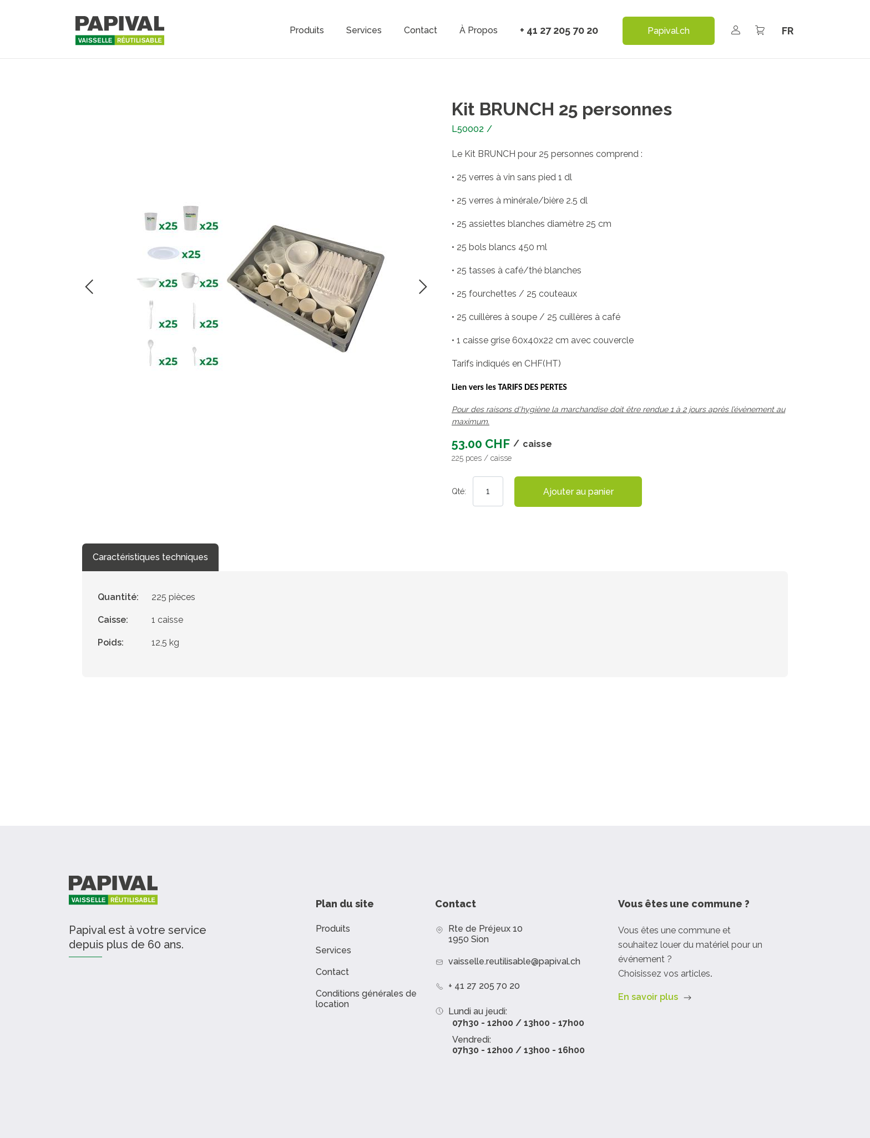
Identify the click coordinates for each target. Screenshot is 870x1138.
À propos (478, 30)
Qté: (459, 491)
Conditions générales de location (366, 998)
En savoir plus (648, 997)
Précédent (89, 287)
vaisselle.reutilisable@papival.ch (514, 961)
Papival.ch (669, 31)
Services (364, 30)
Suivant (423, 287)
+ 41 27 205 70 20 (559, 30)
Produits (307, 30)
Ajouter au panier (578, 491)
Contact (420, 30)
